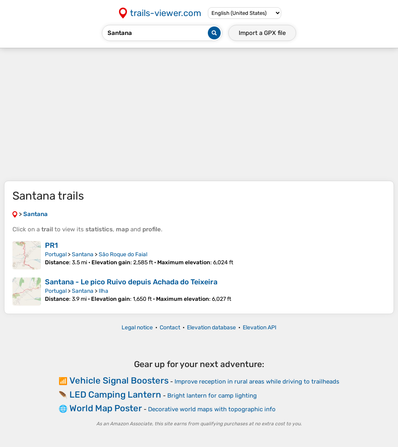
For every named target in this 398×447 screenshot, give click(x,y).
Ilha (103, 291)
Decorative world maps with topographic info (212, 409)
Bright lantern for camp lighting (212, 395)
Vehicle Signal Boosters (119, 380)
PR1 (51, 245)
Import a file (262, 33)
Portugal (56, 254)
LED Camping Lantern (115, 394)
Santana (82, 254)
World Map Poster (105, 408)
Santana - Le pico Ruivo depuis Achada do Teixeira (131, 282)
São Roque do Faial (123, 254)
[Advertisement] (199, 114)
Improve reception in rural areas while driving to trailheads (257, 381)
